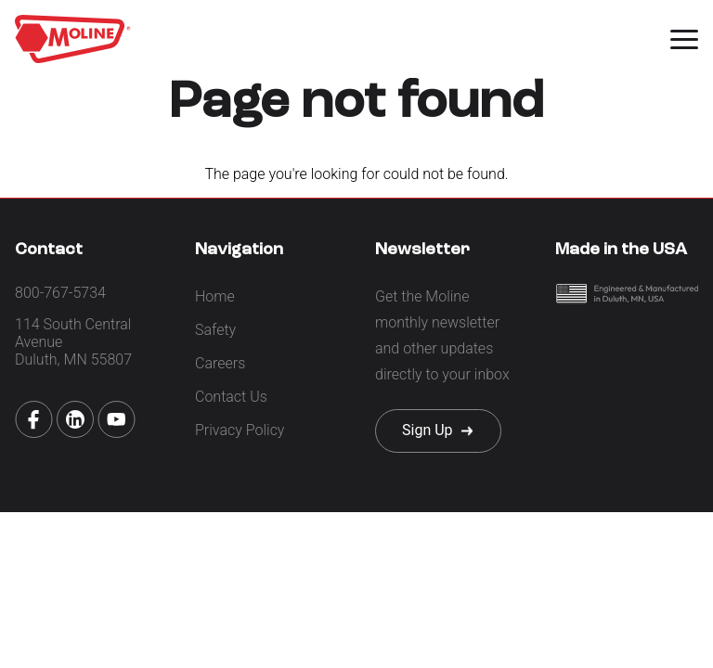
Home (215, 296)
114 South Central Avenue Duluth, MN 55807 (73, 341)
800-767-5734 (60, 293)
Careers (220, 363)
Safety (215, 330)
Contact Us (231, 396)
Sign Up (427, 430)
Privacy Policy (239, 430)
